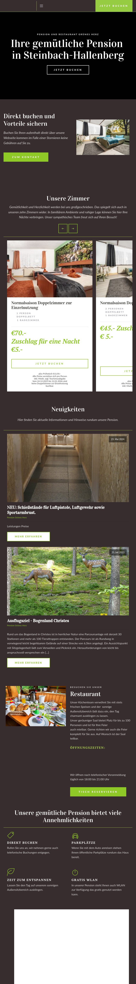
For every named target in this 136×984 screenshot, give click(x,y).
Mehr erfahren (28, 536)
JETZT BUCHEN (68, 69)
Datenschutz (20, 977)
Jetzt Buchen (114, 5)
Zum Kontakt (26, 157)
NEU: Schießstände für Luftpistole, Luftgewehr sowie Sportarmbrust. (56, 510)
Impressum (9, 977)
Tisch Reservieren (98, 791)
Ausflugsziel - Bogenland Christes (38, 620)
